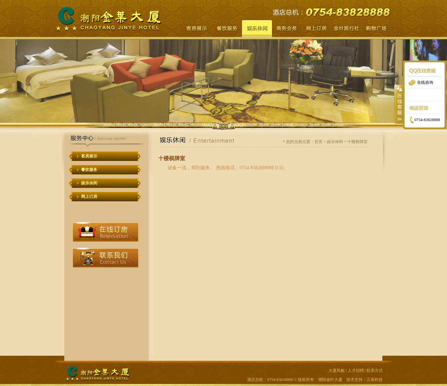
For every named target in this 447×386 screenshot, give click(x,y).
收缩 (399, 104)
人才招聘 (356, 370)
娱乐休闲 (89, 183)
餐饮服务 (89, 169)
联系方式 (375, 370)
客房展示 (89, 156)
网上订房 (89, 196)
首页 (318, 141)
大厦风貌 (337, 370)
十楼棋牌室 (357, 141)
